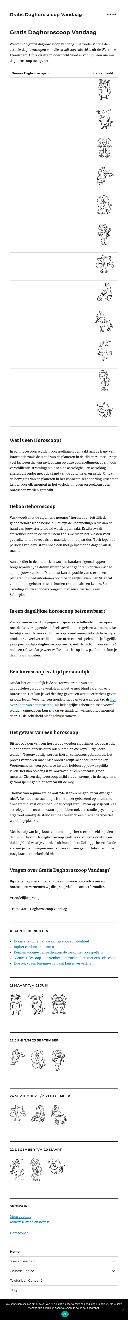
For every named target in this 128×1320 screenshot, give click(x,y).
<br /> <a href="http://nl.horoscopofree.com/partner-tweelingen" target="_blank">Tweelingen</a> (50, 148)
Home (15, 1251)
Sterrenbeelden (22, 1261)
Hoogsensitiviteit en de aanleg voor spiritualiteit (51, 941)
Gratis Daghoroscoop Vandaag (46, 14)
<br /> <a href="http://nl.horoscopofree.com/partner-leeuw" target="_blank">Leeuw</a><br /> (50, 205)
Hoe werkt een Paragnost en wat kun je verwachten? (54, 963)
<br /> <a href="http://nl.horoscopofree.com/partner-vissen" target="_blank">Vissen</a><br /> (50, 409)
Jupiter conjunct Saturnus (34, 947)
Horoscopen (19, 1233)
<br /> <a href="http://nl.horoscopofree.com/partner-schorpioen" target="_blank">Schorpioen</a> (50, 292)
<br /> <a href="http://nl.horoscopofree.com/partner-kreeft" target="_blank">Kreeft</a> (50, 176)
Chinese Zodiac (22, 1271)
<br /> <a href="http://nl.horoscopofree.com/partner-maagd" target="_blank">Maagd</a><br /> (50, 234)
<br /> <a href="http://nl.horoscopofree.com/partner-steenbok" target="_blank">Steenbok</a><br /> (50, 351)
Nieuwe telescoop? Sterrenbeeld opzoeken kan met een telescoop (65, 958)
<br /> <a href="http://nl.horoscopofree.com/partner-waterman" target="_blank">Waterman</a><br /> (50, 381)
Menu (111, 14)
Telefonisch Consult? (26, 1280)
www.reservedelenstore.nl (30, 1222)
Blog (13, 1290)
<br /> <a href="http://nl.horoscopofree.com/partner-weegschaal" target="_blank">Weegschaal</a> (50, 264)
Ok (65, 1314)
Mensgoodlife (20, 1216)
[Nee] (123, 1310)
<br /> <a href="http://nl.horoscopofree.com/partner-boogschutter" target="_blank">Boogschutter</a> (50, 321)
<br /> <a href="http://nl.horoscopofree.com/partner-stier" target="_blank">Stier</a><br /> (50, 119)
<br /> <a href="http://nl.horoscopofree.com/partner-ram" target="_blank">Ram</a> (50, 89)
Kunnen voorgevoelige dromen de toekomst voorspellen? (58, 952)
